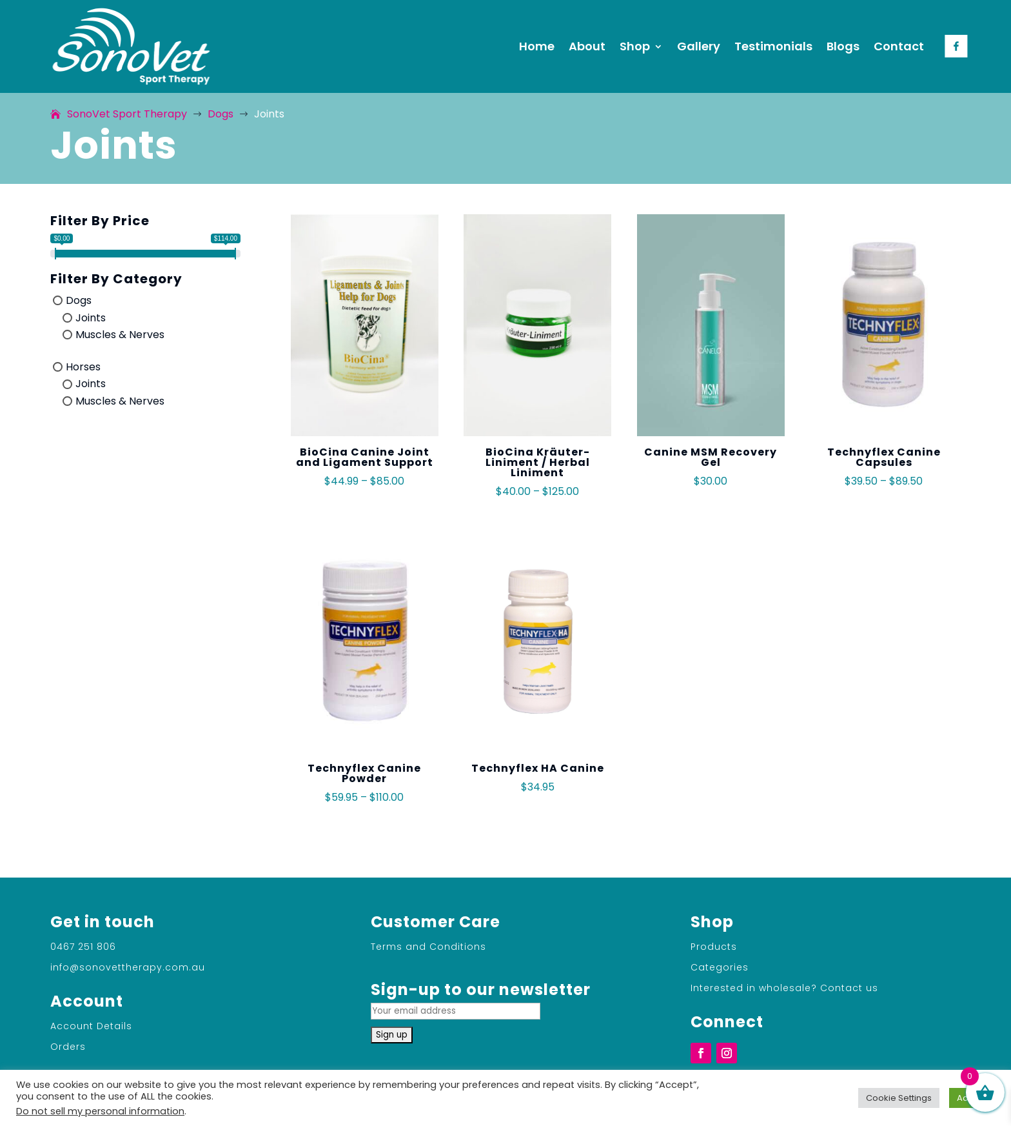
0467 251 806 (83, 946)
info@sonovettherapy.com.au (127, 967)
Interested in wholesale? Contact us (784, 987)
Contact (899, 46)
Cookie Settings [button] (899, 1098)
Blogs (843, 46)
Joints (90, 317)
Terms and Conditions (428, 946)
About (587, 46)
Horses (83, 366)
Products (714, 946)
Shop (635, 46)
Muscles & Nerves (119, 334)
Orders (68, 1046)
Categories (720, 967)
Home (537, 46)
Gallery (698, 46)
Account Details (91, 1026)
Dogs (79, 300)
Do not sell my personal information (100, 1111)
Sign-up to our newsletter (481, 999)
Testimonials (773, 46)
